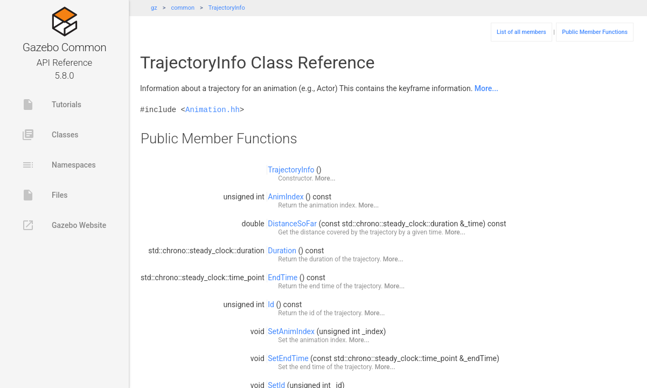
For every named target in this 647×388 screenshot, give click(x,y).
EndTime (282, 277)
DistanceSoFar (292, 223)
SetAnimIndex (291, 331)
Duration (282, 250)
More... (486, 88)
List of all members (521, 32)
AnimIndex (285, 196)
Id (271, 304)
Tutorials (51, 104)
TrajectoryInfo (226, 7)
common (182, 7)
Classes (50, 134)
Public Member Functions (595, 32)
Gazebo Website (64, 225)
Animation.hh (212, 110)
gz (154, 7)
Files (45, 195)
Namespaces (59, 164)
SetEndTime (288, 358)
